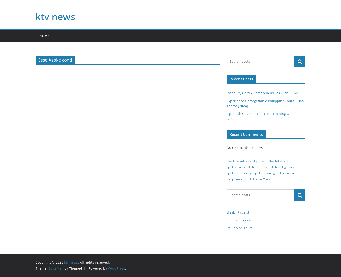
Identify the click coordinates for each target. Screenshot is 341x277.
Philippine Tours (240, 228)
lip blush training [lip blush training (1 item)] (264, 173)
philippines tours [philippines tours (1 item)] (237, 179)
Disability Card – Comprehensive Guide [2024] (263, 93)
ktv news (55, 16)
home (44, 36)
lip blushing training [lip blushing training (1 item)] (239, 173)
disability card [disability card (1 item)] (235, 161)
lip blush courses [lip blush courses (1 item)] (258, 167)
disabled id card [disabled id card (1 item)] (278, 161)
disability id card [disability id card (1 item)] (256, 161)
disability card (238, 212)
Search (299, 61)
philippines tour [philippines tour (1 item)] (287, 173)
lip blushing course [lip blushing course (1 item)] (283, 167)
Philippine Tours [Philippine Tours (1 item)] (260, 179)
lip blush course (239, 220)
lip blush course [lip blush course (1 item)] (236, 167)
